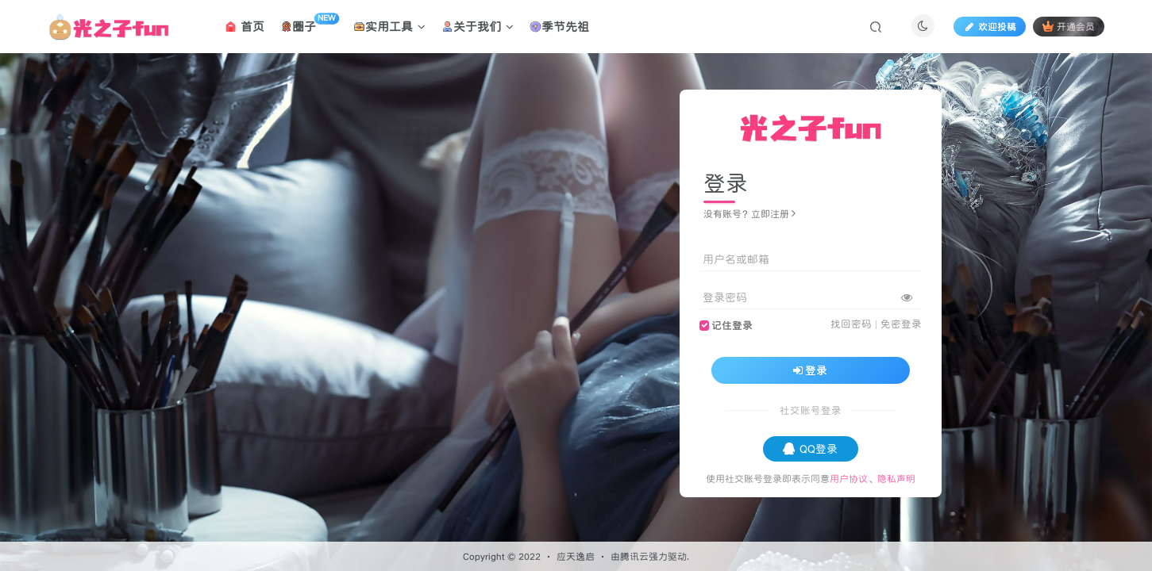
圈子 (309, 23)
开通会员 (1068, 27)
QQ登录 (810, 449)
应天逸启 (576, 556)
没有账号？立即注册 (749, 214)
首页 (244, 26)
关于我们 (477, 26)
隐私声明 (896, 479)
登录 (810, 370)
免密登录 (901, 324)
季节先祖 (559, 26)
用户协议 (849, 479)
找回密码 (851, 324)
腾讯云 (634, 556)
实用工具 (389, 26)
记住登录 (732, 325)
